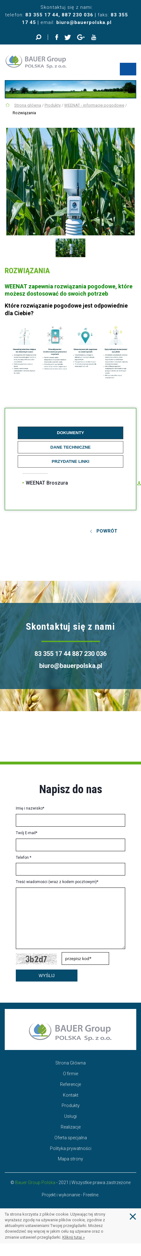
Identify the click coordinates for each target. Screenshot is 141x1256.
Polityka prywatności (70, 1148)
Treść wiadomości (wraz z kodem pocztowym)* (57, 882)
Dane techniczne (70, 447)
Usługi (70, 1116)
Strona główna (27, 105)
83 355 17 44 (41, 15)
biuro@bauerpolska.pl (84, 22)
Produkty (53, 105)
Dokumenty (70, 432)
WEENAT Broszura (47, 483)
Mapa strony (70, 1158)
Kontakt (70, 1095)
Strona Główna (70, 1062)
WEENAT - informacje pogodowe (94, 105)
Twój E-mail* (26, 833)
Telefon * (23, 857)
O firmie (70, 1073)
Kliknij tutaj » (73, 1237)
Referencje (70, 1084)
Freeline (90, 1194)
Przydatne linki (70, 461)
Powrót (106, 531)
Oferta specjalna (70, 1137)
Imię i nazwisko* (30, 808)
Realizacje (71, 1126)
